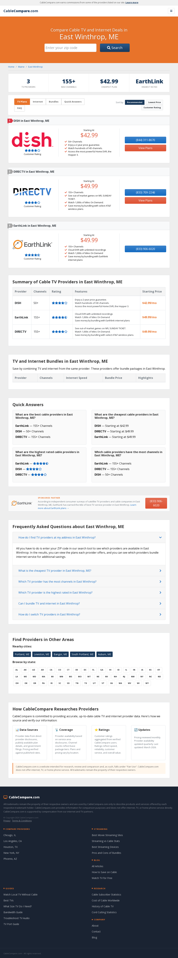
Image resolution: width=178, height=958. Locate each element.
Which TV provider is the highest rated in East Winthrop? (55, 592)
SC (60, 683)
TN (76, 683)
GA (101, 669)
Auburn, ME (104, 654)
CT (68, 669)
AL (16, 669)
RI (52, 683)
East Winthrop (35, 66)
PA (43, 683)
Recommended (134, 102)
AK (25, 669)
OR (34, 683)
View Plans (145, 148)
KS (150, 669)
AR (42, 669)
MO (80, 676)
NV (106, 676)
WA (120, 683)
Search (115, 47)
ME (25, 676)
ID (118, 669)
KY (158, 669)
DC (85, 669)
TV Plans (22, 101)
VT (103, 683)
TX (85, 683)
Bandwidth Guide (13, 912)
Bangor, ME (60, 654)
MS (70, 676)
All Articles (97, 866)
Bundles (53, 101)
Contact (96, 931)
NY (141, 676)
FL (93, 669)
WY (147, 683)
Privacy (6, 820)
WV (129, 683)
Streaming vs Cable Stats (106, 841)
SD (68, 683)
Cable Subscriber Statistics (106, 894)
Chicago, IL (9, 835)
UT (94, 683)
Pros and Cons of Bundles (106, 852)
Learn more (132, 2)
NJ (124, 676)
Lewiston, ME (41, 654)
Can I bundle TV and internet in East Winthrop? (49, 603)
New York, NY (11, 852)
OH (17, 683)
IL (126, 669)
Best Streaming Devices (105, 847)
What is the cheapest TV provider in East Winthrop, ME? (54, 571)
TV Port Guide (11, 924)
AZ (33, 669)
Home (11, 66)
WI (138, 683)
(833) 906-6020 (145, 249)
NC (150, 676)
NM (133, 676)
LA (16, 676)
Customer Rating (152, 107)
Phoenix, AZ (10, 858)
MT (89, 676)
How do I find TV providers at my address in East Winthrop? (57, 537)
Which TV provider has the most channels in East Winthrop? (57, 581)
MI (52, 676)
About (95, 925)
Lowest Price (154, 102)
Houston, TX (10, 847)
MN (61, 676)
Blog (94, 937)
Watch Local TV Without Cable (20, 894)
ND (159, 676)
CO (59, 669)
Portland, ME (22, 654)
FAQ (19, 108)
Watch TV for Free (102, 878)
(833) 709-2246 (145, 192)
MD (34, 676)
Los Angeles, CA (12, 841)
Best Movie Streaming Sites (107, 835)
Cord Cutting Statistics (104, 912)
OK (26, 683)
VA (111, 683)
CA (51, 669)
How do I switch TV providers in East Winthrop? (49, 614)
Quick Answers (73, 101)
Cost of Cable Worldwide (106, 900)
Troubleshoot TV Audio (16, 918)
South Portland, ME (83, 654)
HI (110, 669)
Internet (38, 101)
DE (76, 669)
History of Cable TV (103, 906)
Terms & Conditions (22, 820)
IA (142, 669)
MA (43, 676)
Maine (21, 66)
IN (134, 669)
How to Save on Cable (104, 872)
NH (115, 676)
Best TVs (8, 900)
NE (98, 676)
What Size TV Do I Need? (17, 906)
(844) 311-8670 (145, 140)
